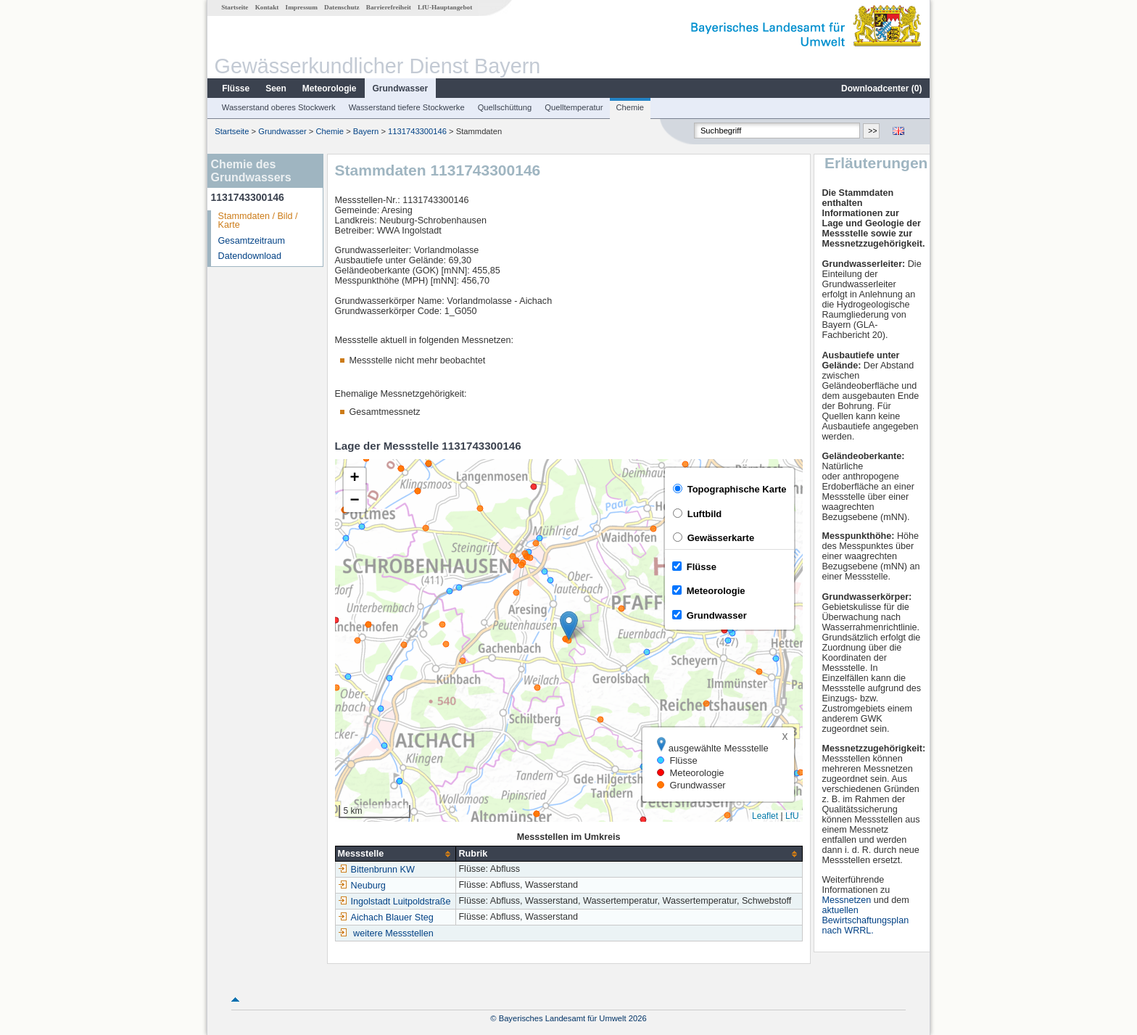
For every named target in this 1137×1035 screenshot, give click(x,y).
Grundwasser (401, 88)
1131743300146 (417, 131)
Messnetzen (846, 900)
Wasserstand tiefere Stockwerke (407, 107)
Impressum (302, 7)
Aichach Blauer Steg (386, 917)
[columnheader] (395, 854)
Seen (275, 88)
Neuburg (362, 886)
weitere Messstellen (393, 933)
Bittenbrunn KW (376, 870)
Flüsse (235, 88)
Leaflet (765, 816)
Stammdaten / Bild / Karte (258, 221)
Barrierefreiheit (388, 7)
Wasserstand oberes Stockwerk (279, 107)
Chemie (630, 107)
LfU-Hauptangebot (445, 7)
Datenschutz (342, 7)
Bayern (366, 131)
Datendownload (250, 256)
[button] (569, 625)
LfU (792, 816)
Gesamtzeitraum (251, 241)
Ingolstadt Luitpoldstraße (394, 901)
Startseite (234, 7)
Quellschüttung (505, 107)
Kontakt (267, 7)
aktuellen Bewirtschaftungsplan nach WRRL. (865, 920)
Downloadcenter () (881, 88)
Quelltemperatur (574, 107)
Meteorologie (329, 88)
